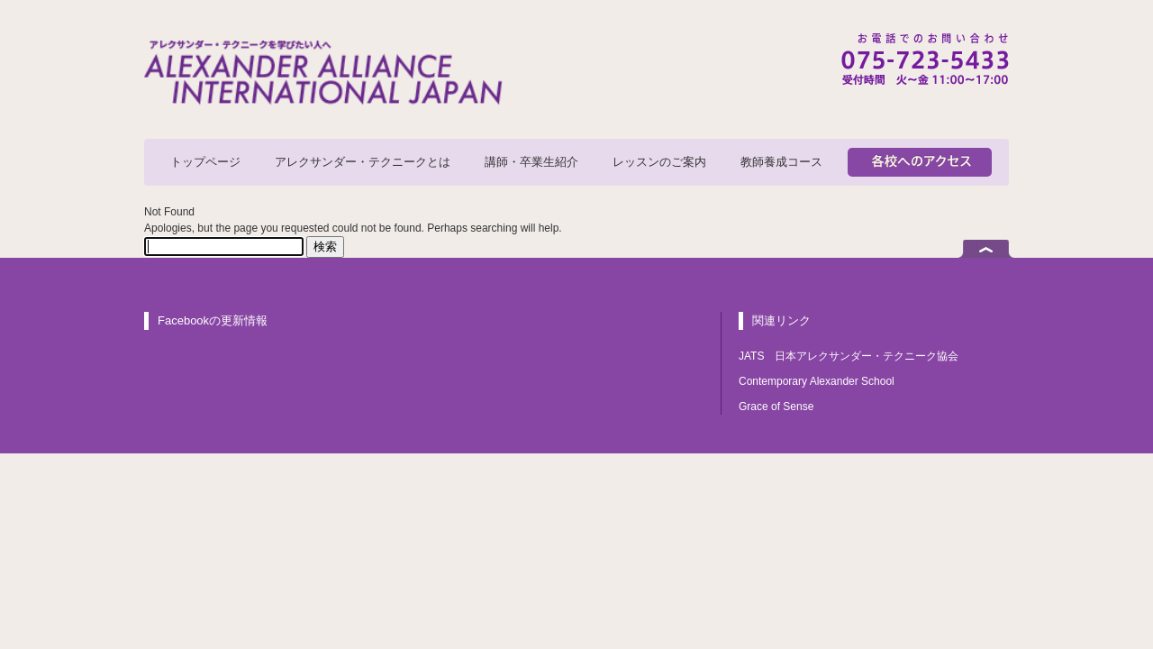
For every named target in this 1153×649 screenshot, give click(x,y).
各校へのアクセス (920, 162)
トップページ (205, 162)
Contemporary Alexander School (816, 381)
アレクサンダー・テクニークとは (362, 162)
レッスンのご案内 (659, 162)
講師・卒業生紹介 (531, 162)
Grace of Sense (776, 406)
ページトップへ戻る (985, 249)
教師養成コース (781, 162)
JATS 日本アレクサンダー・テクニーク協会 (848, 356)
